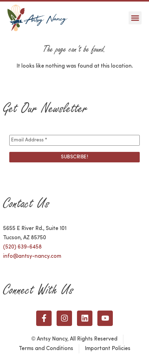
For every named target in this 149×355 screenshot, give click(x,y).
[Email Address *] (74, 140)
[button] (135, 17)
